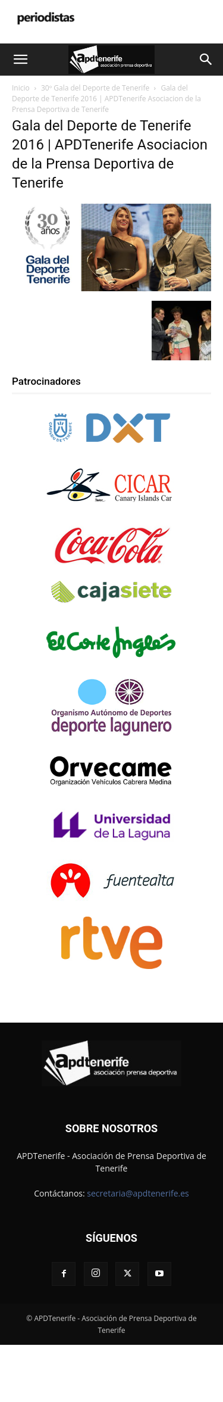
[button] (20, 59)
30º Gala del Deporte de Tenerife (95, 88)
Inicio (21, 88)
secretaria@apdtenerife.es (138, 1193)
